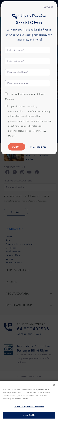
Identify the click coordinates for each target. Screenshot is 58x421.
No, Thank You (38, 147)
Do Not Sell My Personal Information (29, 406)
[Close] (48, 7)
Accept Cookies (29, 415)
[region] (29, 401)
